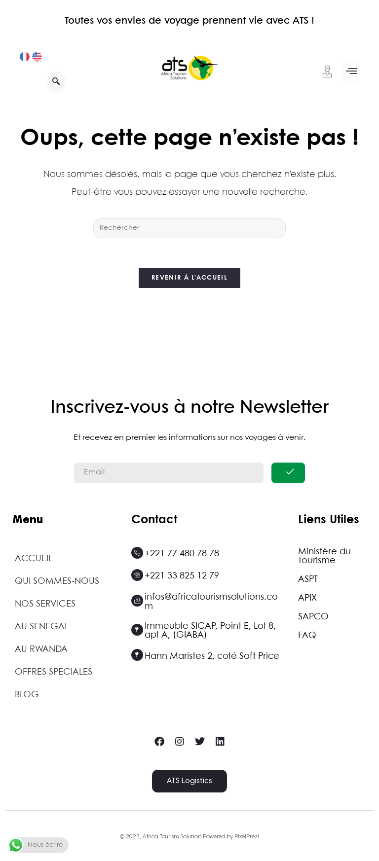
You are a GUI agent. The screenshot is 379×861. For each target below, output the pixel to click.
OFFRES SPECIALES (53, 672)
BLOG (27, 695)
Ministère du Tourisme (324, 557)
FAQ (307, 636)
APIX (307, 598)
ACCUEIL (33, 559)
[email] (169, 473)
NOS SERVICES (45, 604)
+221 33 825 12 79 (182, 576)
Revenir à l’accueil (189, 278)
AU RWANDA (41, 650)
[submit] (288, 473)
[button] (351, 72)
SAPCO (313, 617)
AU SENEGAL (42, 627)
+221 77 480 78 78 (182, 554)
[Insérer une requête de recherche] (189, 228)
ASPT (308, 579)
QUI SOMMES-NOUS (57, 581)
